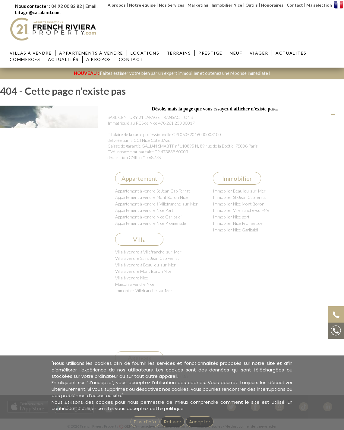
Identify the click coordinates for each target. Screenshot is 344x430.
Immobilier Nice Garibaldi (235, 229)
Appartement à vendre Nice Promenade (150, 223)
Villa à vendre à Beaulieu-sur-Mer (145, 264)
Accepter (199, 422)
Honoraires (272, 5)
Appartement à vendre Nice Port (144, 210)
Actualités (291, 53)
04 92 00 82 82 (66, 6)
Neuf (236, 53)
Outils (251, 5)
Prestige (210, 53)
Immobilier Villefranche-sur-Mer (242, 210)
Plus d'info (145, 422)
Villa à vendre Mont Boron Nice (143, 271)
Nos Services (171, 5)
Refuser (172, 422)
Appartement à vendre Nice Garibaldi (148, 216)
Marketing (198, 5)
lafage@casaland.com (38, 12)
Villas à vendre (31, 53)
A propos (117, 5)
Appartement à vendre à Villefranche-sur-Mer (156, 203)
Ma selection (319, 5)
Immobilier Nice (227, 5)
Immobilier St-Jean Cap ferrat (239, 197)
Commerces (25, 59)
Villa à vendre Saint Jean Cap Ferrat (147, 258)
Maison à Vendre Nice (134, 284)
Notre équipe (142, 5)
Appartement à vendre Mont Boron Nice (151, 197)
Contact (295, 5)
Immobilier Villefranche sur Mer (143, 290)
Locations (145, 53)
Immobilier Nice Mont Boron (238, 203)
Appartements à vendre (91, 53)
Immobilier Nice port (231, 216)
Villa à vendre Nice (131, 277)
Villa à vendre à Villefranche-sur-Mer (148, 251)
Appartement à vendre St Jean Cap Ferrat (152, 190)
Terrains (179, 53)
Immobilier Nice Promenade (238, 223)
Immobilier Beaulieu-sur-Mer (239, 190)
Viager (259, 53)
